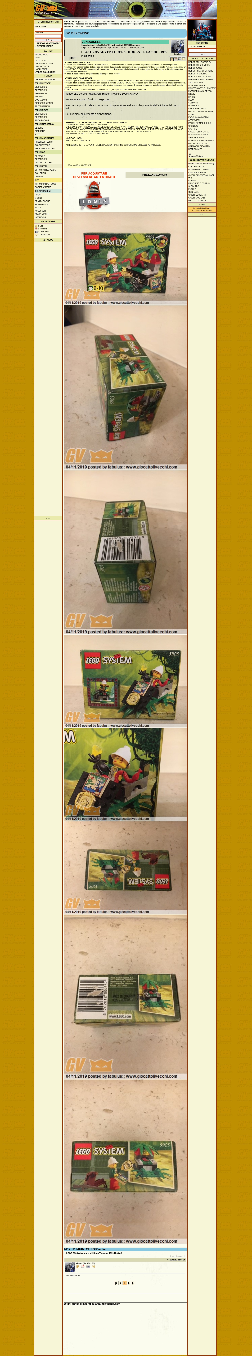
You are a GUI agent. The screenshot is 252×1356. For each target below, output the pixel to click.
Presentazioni (42, 106)
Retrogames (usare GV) (201, 164)
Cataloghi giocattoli (199, 146)
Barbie (191, 97)
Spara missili (42, 214)
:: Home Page (41, 55)
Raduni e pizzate (43, 162)
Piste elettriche (197, 201)
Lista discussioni (177, 1256)
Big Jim (191, 94)
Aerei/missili (195, 120)
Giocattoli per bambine (201, 111)
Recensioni (41, 90)
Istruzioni (40, 217)
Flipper (192, 180)
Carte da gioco (196, 166)
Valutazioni (41, 93)
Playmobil (193, 106)
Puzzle (192, 189)
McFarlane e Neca (198, 135)
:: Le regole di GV (44, 63)
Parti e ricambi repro (200, 91)
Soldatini (193, 103)
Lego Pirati (112, 48)
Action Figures (196, 85)
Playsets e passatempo (201, 140)
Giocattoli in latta (198, 132)
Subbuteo (193, 186)
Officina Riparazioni (45, 170)
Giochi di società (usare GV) (201, 176)
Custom (39, 176)
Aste (37, 134)
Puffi (191, 114)
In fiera (39, 97)
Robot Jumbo (195, 68)
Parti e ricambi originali (201, 79)
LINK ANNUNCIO (72, 1275)
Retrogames (195, 149)
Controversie (42, 145)
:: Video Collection (45, 72)
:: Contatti (40, 60)
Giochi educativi (197, 195)
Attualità (40, 156)
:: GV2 (37, 58)
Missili (38, 198)
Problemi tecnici (44, 142)
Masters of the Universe (202, 88)
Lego (83, 48)
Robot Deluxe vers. (199, 65)
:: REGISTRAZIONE (44, 46)
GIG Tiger (193, 129)
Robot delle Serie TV (199, 62)
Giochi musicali (196, 198)
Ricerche (40, 131)
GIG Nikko (193, 126)
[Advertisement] (157, 8)
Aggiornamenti (43, 187)
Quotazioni (41, 100)
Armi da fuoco (42, 204)
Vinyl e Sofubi (195, 82)
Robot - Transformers (200, 71)
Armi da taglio (42, 201)
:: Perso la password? (47, 43)
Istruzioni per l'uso (45, 184)
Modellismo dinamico (199, 169)
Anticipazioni (42, 120)
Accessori (40, 211)
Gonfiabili (193, 192)
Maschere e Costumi (199, 183)
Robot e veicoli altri (199, 77)
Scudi (38, 208)
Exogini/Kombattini (198, 117)
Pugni (38, 195)
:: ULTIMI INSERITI (196, 46)
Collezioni (40, 173)
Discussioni (41, 87)
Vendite (39, 128)
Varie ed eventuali (45, 148)
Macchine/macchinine (199, 123)
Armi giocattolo (197, 137)
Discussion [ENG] (44, 103)
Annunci (136, 45)
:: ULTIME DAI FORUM (45, 79)
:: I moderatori (42, 66)
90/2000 (96, 48)
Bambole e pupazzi (198, 108)
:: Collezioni (41, 69)
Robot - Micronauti (198, 74)
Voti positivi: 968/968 (121, 45)
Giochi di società (197, 143)
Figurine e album (197, 172)
